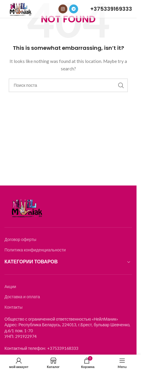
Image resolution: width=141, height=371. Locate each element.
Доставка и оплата (22, 296)
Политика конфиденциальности (35, 249)
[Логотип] (20, 8)
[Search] (68, 85)
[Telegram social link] (73, 8)
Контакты (13, 307)
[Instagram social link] (62, 8)
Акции (10, 286)
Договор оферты (20, 239)
